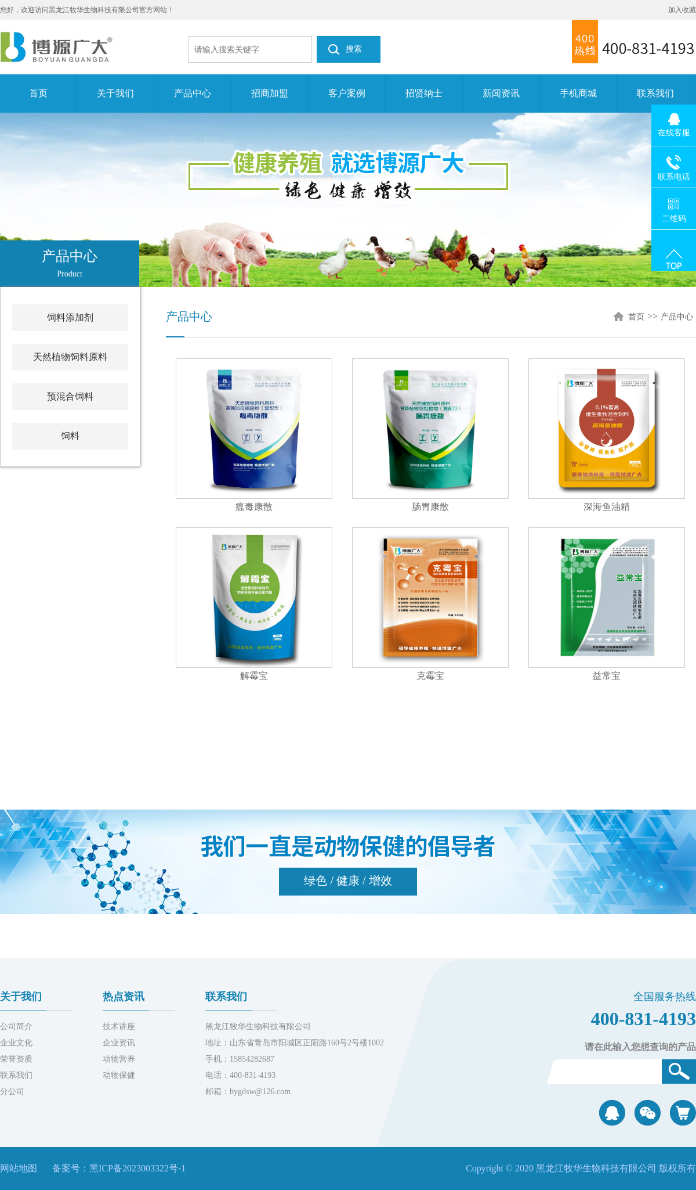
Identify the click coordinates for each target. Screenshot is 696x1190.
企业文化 (16, 1042)
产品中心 (192, 93)
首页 (38, 93)
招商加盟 (269, 93)
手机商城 (578, 93)
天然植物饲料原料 (70, 357)
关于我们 (115, 93)
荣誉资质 (16, 1059)
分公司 (12, 1091)
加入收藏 (682, 10)
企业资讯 (119, 1042)
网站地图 (18, 1168)
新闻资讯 (501, 93)
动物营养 (119, 1059)
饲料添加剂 (70, 317)
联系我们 (655, 93)
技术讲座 (119, 1026)
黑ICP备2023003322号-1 (137, 1168)
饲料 (70, 436)
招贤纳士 (424, 93)
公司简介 (16, 1026)
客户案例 (346, 93)
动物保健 (119, 1075)
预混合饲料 (70, 396)
